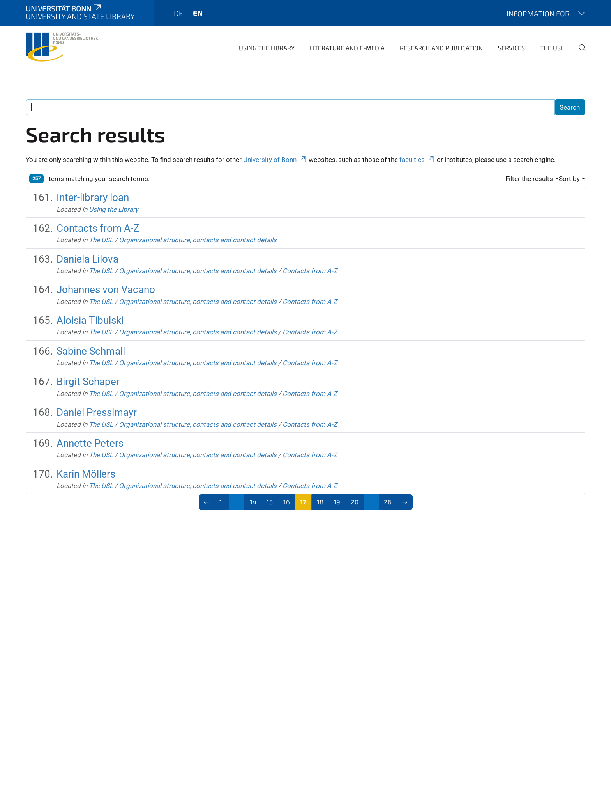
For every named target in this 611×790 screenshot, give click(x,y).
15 (270, 502)
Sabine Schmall (91, 351)
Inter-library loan (93, 197)
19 (337, 502)
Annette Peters (90, 443)
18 (320, 502)
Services (511, 47)
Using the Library (267, 47)
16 (286, 502)
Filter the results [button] (529, 179)
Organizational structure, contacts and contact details (198, 240)
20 (354, 502)
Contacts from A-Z (98, 228)
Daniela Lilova (87, 259)
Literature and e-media (347, 47)
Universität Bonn (64, 8)
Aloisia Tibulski (90, 320)
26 (388, 502)
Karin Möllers (86, 474)
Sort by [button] (569, 179)
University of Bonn (275, 159)
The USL (552, 47)
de (178, 13)
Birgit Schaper (88, 381)
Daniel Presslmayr (97, 412)
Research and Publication (441, 47)
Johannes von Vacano (106, 289)
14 (253, 502)
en (198, 13)
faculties (417, 159)
